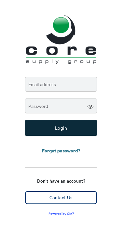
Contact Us (61, 197)
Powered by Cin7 (61, 213)
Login (61, 127)
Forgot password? (61, 151)
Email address (42, 84)
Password (38, 106)
